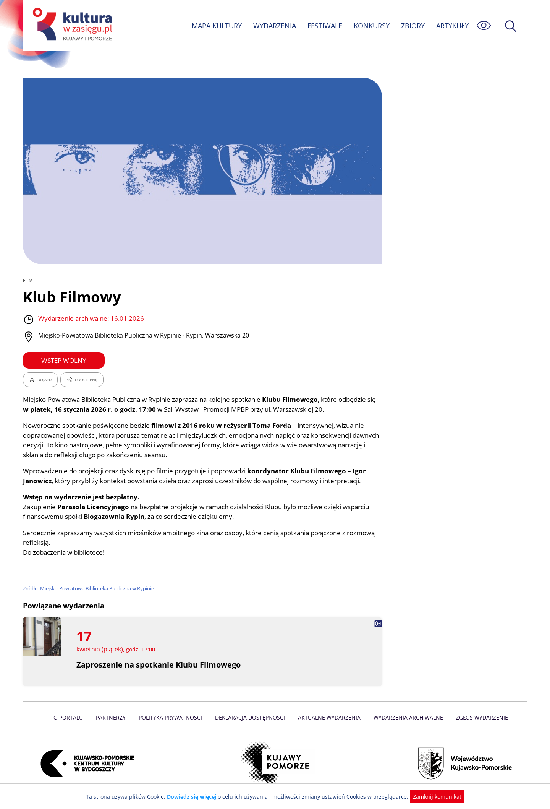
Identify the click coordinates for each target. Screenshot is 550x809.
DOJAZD (40, 380)
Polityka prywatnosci (172, 717)
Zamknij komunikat (432, 796)
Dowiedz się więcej (194, 796)
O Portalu (71, 717)
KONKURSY (371, 25)
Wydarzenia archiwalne (406, 717)
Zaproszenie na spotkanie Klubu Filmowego (158, 665)
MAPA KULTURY (216, 25)
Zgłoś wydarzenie (479, 717)
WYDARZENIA (274, 25)
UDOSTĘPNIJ (81, 380)
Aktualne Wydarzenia (328, 717)
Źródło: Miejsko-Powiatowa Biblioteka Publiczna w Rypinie (89, 588)
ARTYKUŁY (452, 25)
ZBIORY (412, 25)
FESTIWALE (324, 25)
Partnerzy (113, 717)
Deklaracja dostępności (250, 717)
